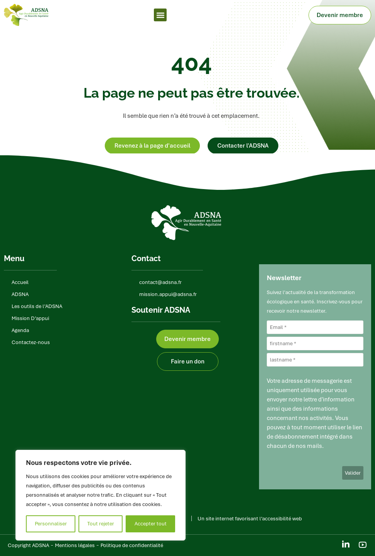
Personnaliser (51, 523)
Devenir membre (342, 15)
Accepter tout (151, 523)
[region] (100, 495)
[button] (160, 15)
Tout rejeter (100, 523)
